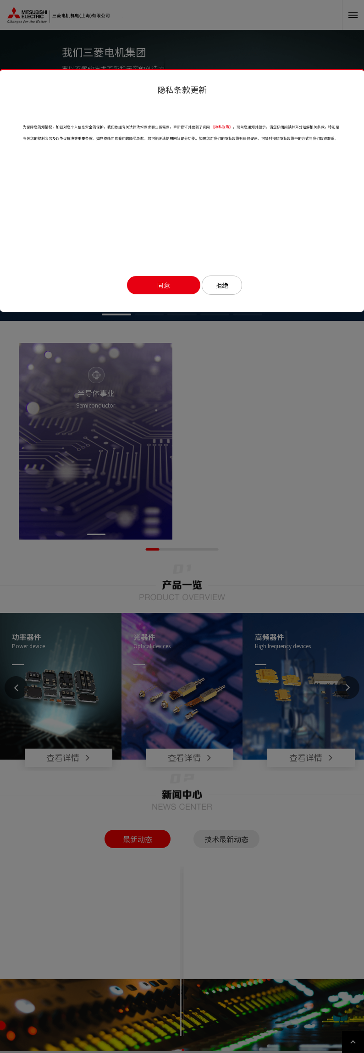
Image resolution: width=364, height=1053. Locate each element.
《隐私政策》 (222, 126)
